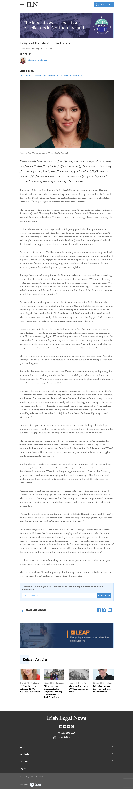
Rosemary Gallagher (37, 60)
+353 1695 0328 (68, 733)
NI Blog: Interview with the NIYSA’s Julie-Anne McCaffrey (30, 689)
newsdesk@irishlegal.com (68, 737)
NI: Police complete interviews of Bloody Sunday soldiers (102, 689)
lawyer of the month (71, 75)
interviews (26, 75)
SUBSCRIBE (104, 4)
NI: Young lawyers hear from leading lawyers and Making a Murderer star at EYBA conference (53, 692)
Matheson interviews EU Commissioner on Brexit (78, 689)
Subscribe (104, 595)
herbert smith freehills (46, 75)
